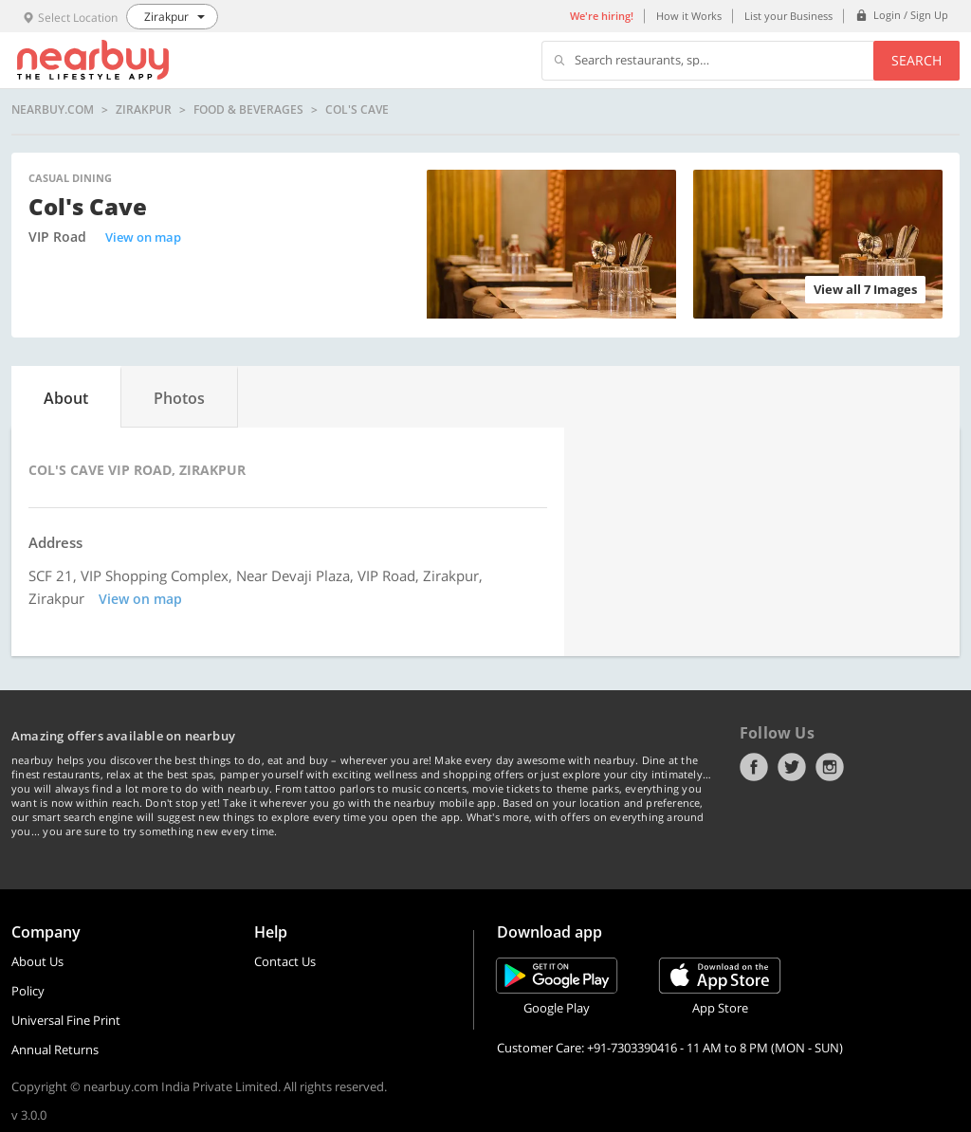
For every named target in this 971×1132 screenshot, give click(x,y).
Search (916, 60)
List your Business (788, 16)
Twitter (792, 767)
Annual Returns (55, 1049)
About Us (37, 961)
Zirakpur (144, 110)
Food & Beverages (248, 110)
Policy (28, 990)
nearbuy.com (52, 110)
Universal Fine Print (65, 1020)
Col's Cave (357, 110)
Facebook (754, 767)
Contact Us (285, 961)
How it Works (689, 16)
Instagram (829, 767)
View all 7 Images (865, 289)
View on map (143, 237)
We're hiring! (601, 16)
